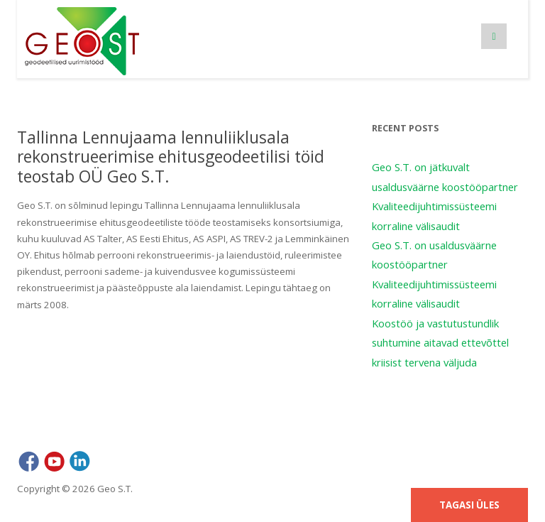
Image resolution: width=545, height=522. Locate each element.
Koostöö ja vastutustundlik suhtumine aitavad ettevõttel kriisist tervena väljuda (440, 342)
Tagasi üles (469, 505)
